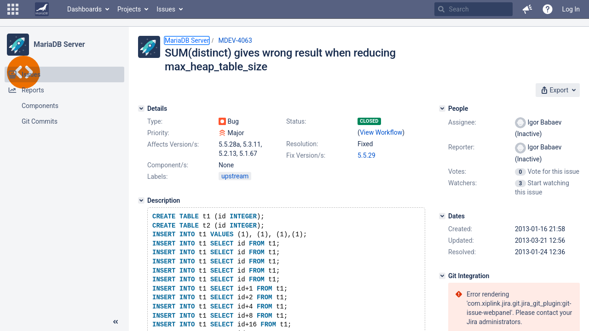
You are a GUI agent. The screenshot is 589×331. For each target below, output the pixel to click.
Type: (154, 121)
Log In (571, 9)
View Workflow (381, 132)
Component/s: (167, 165)
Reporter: (461, 147)
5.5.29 (366, 155)
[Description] (141, 200)
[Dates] (442, 216)
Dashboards (84, 9)
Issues (165, 9)
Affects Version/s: (173, 144)
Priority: (158, 133)
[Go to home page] (41, 9)
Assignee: (462, 122)
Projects (129, 9)
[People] (442, 108)
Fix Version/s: (305, 155)
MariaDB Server (59, 44)
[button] (13, 9)
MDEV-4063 (235, 40)
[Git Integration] (442, 276)
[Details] (141, 108)
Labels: (157, 176)
